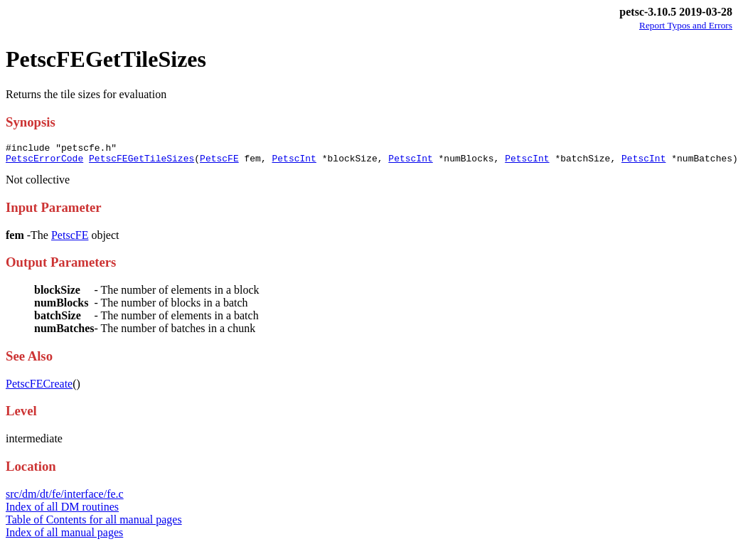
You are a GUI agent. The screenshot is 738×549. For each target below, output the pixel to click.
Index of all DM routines (62, 511)
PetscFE (219, 162)
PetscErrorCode (44, 162)
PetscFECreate (39, 388)
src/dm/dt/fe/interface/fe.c (65, 498)
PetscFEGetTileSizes (141, 162)
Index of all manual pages (64, 537)
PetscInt (294, 162)
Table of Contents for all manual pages (94, 524)
